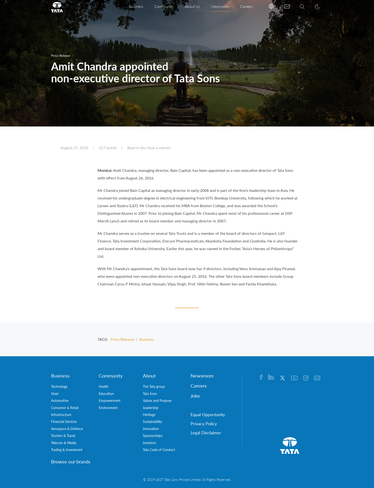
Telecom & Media (63, 443)
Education (106, 394)
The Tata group (154, 386)
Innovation (151, 429)
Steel (54, 394)
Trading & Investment (66, 450)
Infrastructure (61, 415)
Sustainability (152, 422)
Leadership (150, 408)
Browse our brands (70, 461)
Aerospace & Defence (67, 429)
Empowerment (109, 401)
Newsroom (220, 6)
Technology (59, 386)
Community (164, 6)
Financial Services (64, 422)
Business (136, 6)
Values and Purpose (157, 401)
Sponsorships (152, 436)
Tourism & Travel (63, 436)
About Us (192, 6)
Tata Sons (150, 394)
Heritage (149, 415)
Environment (108, 408)
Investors (149, 443)
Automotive (59, 401)
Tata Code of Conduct (159, 450)
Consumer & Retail (64, 408)
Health (104, 386)
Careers (246, 6)
